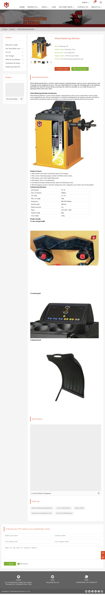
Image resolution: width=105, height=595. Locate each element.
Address (18, 581)
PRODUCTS (32, 7)
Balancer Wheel (79, 509)
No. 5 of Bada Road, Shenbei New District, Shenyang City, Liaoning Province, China (18, 584)
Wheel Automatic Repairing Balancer (42, 509)
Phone (86, 581)
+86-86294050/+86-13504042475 (86, 583)
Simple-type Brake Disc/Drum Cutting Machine (14, 67)
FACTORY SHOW (65, 7)
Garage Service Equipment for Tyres (42, 514)
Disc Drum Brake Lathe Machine (14, 48)
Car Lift (7, 52)
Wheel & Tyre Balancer (12, 59)
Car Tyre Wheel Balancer (64, 509)
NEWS (44, 7)
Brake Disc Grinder (11, 45)
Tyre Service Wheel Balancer (64, 514)
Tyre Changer (9, 56)
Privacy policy (25, 565)
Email (52, 581)
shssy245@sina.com (52, 583)
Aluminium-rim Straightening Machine (14, 63)
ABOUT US (95, 7)
